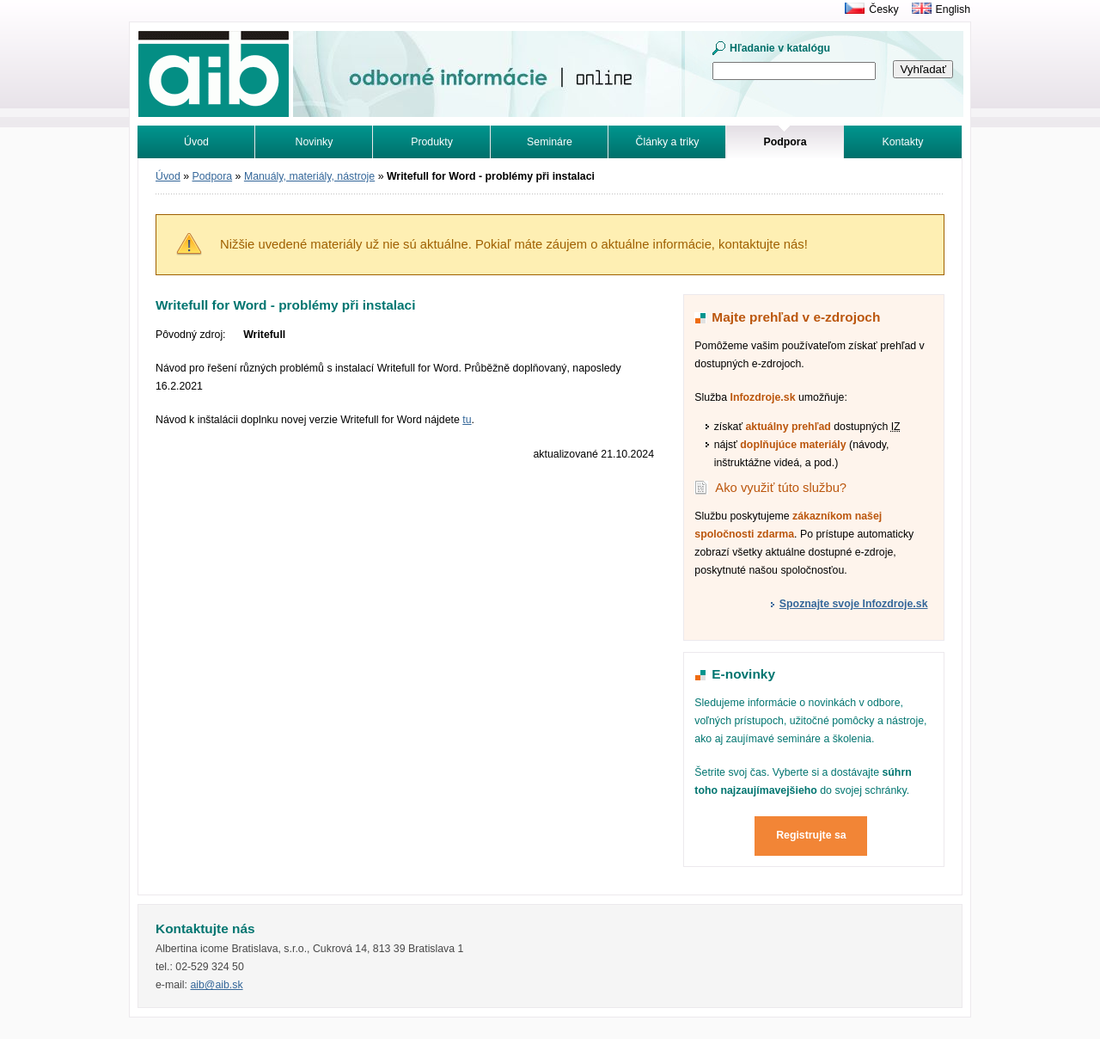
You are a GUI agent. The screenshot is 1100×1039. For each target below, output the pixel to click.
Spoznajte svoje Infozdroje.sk (853, 604)
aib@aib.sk (216, 985)
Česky (883, 9)
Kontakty (903, 142)
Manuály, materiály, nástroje (309, 176)
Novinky (314, 142)
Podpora (212, 176)
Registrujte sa (811, 835)
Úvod (196, 142)
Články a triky (668, 142)
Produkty (432, 142)
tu (466, 420)
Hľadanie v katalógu (780, 48)
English (953, 9)
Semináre (549, 142)
